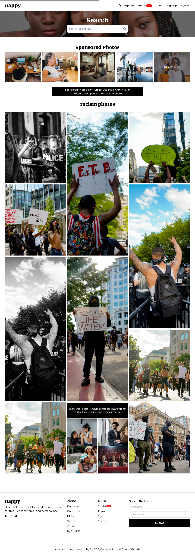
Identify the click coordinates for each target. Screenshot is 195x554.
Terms (71, 521)
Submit (159, 522)
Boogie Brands (131, 549)
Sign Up (172, 5)
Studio (145, 5)
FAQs (70, 516)
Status (102, 521)
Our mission (74, 506)
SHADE (94, 549)
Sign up (102, 516)
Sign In (185, 5)
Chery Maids (108, 549)
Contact (72, 526)
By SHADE (73, 531)
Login (101, 511)
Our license (74, 511)
